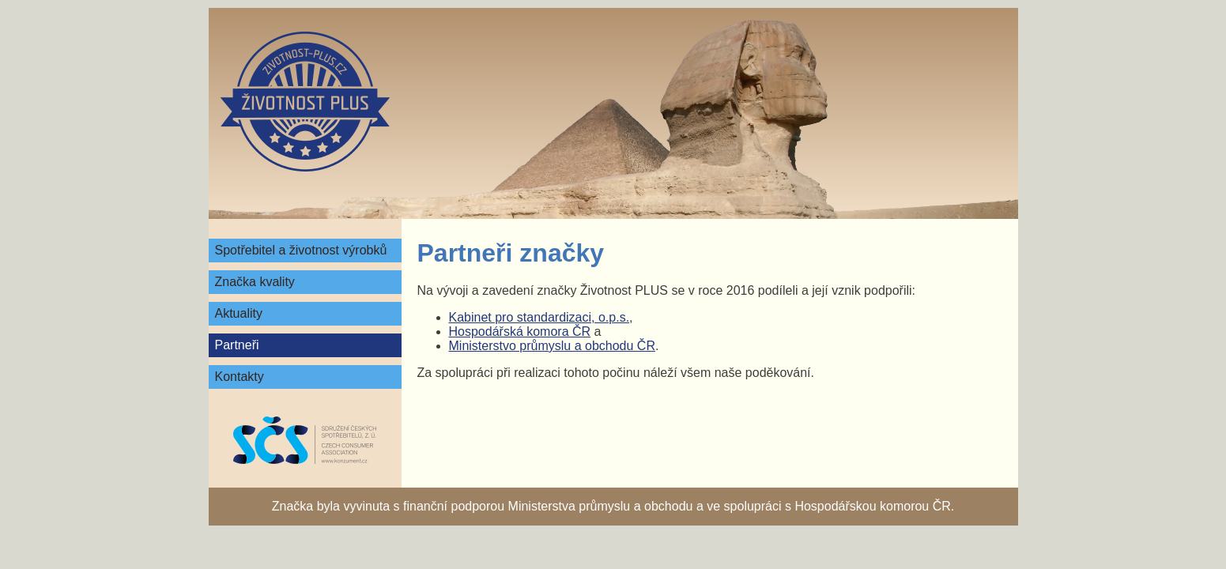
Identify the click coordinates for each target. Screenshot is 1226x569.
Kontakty (239, 376)
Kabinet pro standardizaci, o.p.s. (539, 317)
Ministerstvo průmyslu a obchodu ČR (552, 345)
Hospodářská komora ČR (520, 331)
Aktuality (238, 313)
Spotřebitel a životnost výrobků (301, 250)
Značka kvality (255, 281)
